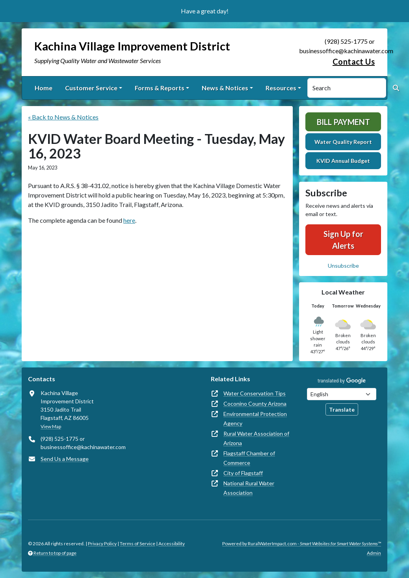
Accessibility (171, 543)
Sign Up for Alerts (343, 239)
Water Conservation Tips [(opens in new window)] (254, 393)
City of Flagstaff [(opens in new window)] (243, 473)
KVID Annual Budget (343, 160)
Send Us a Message (65, 458)
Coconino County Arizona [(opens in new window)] (254, 403)
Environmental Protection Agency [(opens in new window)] (255, 418)
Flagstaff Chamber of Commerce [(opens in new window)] (249, 458)
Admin (374, 553)
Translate (342, 409)
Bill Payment (343, 122)
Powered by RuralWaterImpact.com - (301, 543)
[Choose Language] (341, 394)
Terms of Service (137, 543)
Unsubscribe (343, 265)
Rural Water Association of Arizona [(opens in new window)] (256, 438)
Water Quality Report (343, 141)
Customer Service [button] (91, 87)
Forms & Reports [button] (159, 87)
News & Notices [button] (225, 87)
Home (43, 87)
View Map (51, 426)
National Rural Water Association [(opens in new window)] (248, 488)
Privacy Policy (102, 543)
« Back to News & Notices (63, 117)
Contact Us (354, 61)
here (129, 220)
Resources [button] (281, 87)
